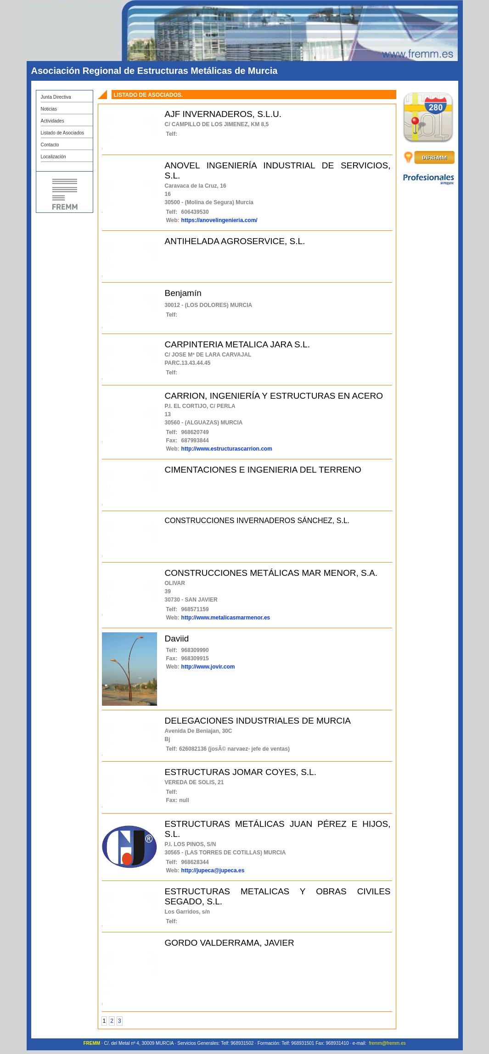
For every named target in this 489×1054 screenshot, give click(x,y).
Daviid (177, 638)
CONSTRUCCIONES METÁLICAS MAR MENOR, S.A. (271, 573)
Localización (53, 156)
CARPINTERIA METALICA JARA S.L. (237, 344)
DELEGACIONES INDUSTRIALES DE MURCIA (258, 720)
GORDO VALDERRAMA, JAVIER (229, 943)
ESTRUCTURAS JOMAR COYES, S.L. (240, 772)
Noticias (49, 109)
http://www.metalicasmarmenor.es (225, 617)
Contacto (50, 144)
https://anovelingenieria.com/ (219, 220)
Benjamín (183, 293)
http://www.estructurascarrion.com (226, 449)
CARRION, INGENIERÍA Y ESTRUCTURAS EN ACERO (274, 396)
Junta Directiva (56, 97)
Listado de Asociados (62, 132)
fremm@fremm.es (387, 1043)
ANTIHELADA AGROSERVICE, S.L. (235, 241)
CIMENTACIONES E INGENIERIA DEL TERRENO (263, 469)
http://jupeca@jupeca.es (213, 870)
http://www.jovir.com (208, 667)
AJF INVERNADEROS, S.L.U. (223, 114)
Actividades (52, 120)
